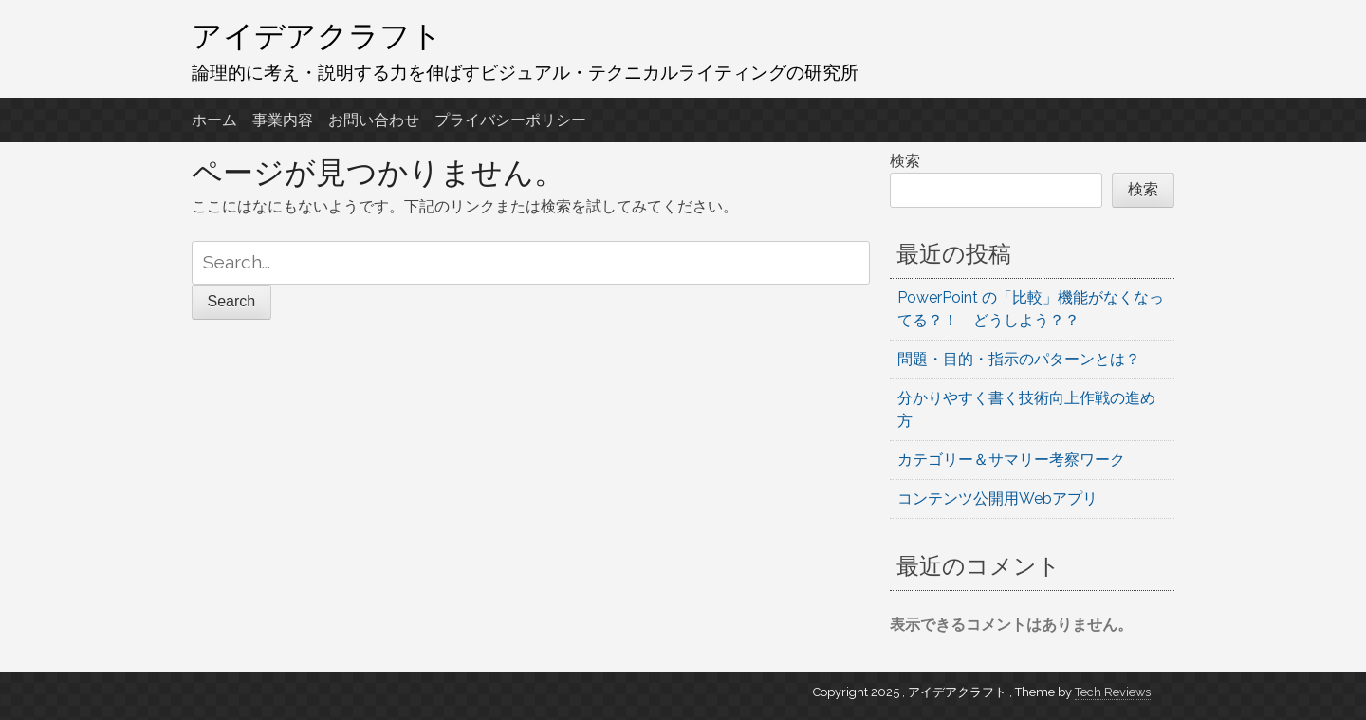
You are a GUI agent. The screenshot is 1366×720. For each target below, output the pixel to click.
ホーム (214, 120)
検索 (905, 161)
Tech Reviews (1113, 692)
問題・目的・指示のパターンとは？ (1018, 359)
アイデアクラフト (317, 35)
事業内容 (282, 120)
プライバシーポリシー (510, 120)
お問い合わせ (373, 120)
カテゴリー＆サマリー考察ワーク (1011, 460)
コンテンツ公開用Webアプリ (997, 498)
